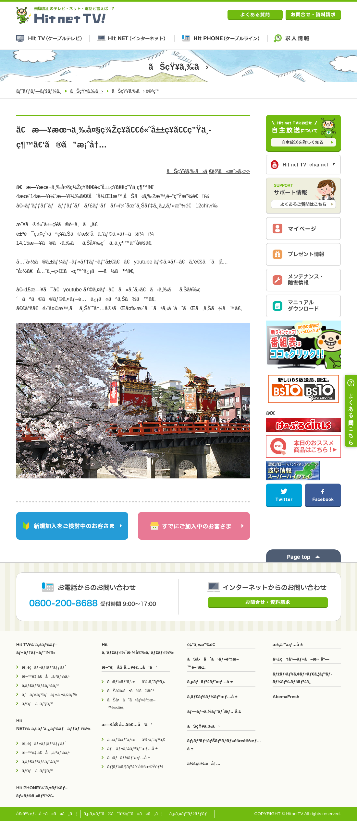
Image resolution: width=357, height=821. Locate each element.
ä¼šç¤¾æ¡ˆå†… (204, 763)
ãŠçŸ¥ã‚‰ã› (86, 91)
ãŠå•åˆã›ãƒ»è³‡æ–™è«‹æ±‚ (131, 704)
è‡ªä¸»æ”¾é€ (202, 644)
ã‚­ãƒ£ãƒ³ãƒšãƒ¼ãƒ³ (40, 685)
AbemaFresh (286, 696)
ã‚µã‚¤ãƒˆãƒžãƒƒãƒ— (190, 813)
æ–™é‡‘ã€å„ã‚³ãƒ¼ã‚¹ (45, 676)
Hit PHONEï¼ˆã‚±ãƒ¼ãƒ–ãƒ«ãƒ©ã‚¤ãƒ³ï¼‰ (42, 791)
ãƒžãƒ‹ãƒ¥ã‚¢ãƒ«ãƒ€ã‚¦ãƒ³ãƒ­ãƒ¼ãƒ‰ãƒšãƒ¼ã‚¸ (302, 678)
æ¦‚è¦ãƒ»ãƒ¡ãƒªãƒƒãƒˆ (44, 667)
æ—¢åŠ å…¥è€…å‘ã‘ (127, 724)
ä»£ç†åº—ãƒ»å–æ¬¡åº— (301, 659)
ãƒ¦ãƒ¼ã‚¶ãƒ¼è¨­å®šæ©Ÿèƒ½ (135, 766)
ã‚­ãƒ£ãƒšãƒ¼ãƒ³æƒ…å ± (212, 696)
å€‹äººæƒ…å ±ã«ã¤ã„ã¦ (46, 813)
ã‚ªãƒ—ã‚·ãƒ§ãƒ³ (37, 703)
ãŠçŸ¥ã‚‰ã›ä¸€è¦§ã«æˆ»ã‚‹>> (208, 171)
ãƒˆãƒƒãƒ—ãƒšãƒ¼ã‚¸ (38, 91)
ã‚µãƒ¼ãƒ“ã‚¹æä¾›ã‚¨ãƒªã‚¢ (136, 681)
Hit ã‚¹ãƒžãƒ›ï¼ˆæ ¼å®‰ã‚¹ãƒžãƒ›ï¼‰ (136, 648)
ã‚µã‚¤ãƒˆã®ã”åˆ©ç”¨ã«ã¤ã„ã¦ (123, 813)
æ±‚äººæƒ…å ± (288, 644)
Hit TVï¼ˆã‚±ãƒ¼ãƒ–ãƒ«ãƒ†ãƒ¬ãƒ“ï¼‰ (36, 648)
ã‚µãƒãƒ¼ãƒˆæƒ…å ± (128, 757)
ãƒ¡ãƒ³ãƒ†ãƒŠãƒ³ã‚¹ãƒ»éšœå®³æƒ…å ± (221, 744)
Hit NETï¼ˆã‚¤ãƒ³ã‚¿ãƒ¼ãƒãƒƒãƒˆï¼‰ (50, 724)
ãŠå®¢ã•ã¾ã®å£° (130, 690)
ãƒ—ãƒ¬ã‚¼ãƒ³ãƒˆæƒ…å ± (132, 748)
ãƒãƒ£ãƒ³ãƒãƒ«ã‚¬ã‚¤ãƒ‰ (49, 694)
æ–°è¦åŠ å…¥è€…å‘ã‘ (129, 667)
